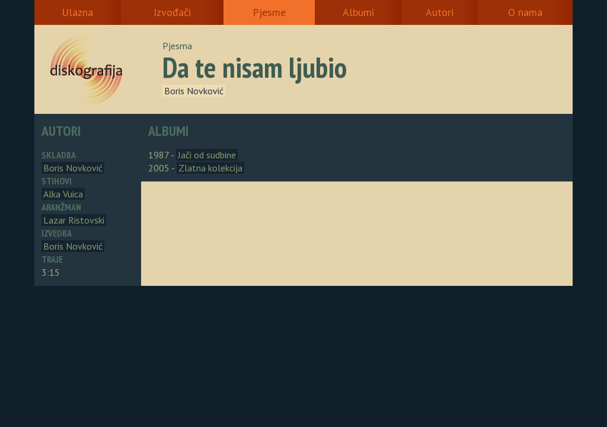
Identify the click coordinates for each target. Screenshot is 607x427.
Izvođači (172, 12)
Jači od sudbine (207, 155)
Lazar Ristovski (73, 220)
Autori (439, 12)
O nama (525, 12)
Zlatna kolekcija (210, 168)
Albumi (358, 12)
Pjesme (269, 12)
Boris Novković (193, 91)
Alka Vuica (63, 194)
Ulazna (77, 12)
